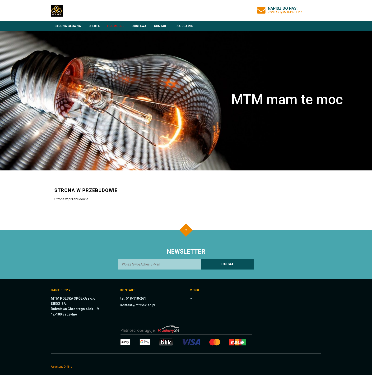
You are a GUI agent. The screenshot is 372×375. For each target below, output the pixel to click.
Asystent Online (61, 366)
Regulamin (185, 26)
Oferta (94, 26)
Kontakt (161, 26)
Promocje (115, 26)
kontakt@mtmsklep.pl (285, 12)
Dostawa (139, 26)
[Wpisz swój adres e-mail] (186, 264)
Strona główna (68, 26)
